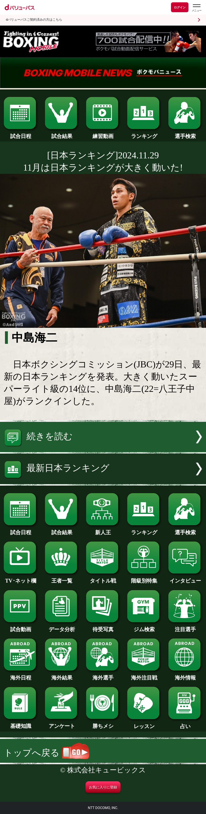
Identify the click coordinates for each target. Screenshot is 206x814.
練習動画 (103, 133)
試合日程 (20, 133)
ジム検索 (144, 626)
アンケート (62, 723)
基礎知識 (20, 723)
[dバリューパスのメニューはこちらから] (196, 8)
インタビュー (185, 578)
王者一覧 (62, 578)
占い (185, 723)
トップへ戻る (46, 753)
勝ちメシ (103, 723)
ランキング (144, 133)
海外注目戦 (144, 675)
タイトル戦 (103, 578)
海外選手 (103, 675)
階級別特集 (144, 578)
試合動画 (20, 626)
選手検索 (185, 133)
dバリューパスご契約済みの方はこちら (34, 20)
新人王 (103, 529)
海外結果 (62, 675)
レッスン (144, 723)
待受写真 (103, 626)
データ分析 (62, 626)
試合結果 (62, 133)
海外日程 (20, 675)
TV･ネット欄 (20, 578)
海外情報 (185, 675)
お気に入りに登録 (103, 787)
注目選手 (185, 626)
